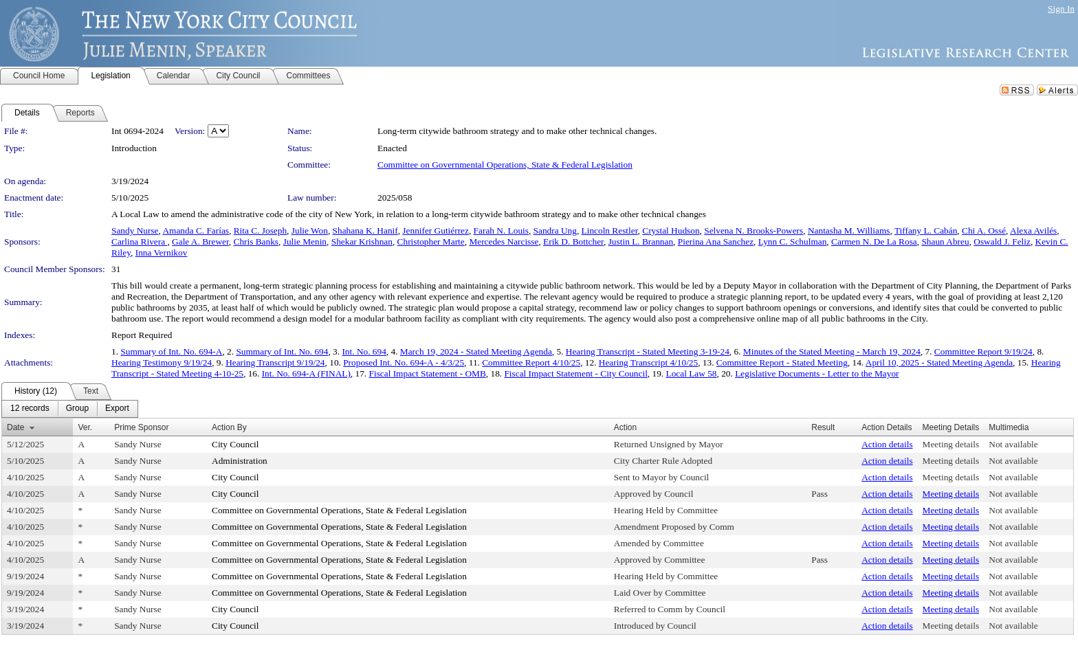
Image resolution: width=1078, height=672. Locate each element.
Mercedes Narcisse (503, 241)
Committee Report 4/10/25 (531, 362)
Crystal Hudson (670, 230)
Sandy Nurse (134, 230)
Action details (886, 444)
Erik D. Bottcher (573, 241)
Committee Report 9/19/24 (983, 351)
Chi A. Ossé (984, 230)
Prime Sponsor (141, 427)
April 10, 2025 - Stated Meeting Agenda (939, 362)
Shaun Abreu (945, 241)
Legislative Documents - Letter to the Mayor (817, 373)
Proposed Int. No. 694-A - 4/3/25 (403, 362)
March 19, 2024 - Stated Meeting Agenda (476, 351)
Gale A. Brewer (200, 241)
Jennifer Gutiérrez (435, 230)
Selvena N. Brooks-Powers (753, 230)
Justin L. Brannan (640, 241)
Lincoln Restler (610, 230)
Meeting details (951, 444)
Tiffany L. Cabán (925, 230)
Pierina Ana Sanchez (716, 241)
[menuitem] (30, 409)
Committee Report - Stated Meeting (782, 362)
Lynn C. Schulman (792, 241)
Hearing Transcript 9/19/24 (275, 362)
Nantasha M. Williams (849, 230)
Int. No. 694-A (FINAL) (306, 373)
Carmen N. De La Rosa (874, 241)
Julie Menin (305, 241)
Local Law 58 (691, 373)
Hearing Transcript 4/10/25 (648, 362)
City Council (235, 444)
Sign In (1061, 8)
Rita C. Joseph (260, 230)
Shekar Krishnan (362, 241)
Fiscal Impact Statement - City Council (575, 373)
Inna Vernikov (161, 252)
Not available (1013, 444)
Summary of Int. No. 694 (282, 351)
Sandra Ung (555, 230)
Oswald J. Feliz (1002, 241)
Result (823, 427)
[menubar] (69, 409)
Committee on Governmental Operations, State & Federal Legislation (504, 164)
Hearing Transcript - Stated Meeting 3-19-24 (647, 351)
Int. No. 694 (364, 351)
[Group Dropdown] (77, 409)
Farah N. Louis (501, 230)
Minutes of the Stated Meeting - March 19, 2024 (832, 351)
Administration (239, 461)
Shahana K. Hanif (365, 230)
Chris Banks (256, 241)
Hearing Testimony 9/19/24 (161, 362)
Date (15, 427)
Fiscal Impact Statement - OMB (427, 373)
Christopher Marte (431, 241)
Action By (229, 427)
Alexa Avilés (1033, 230)
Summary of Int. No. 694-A (171, 351)
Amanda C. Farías (195, 230)
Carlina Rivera (139, 241)
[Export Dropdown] (117, 409)
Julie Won (310, 230)
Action (625, 427)
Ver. (85, 427)
